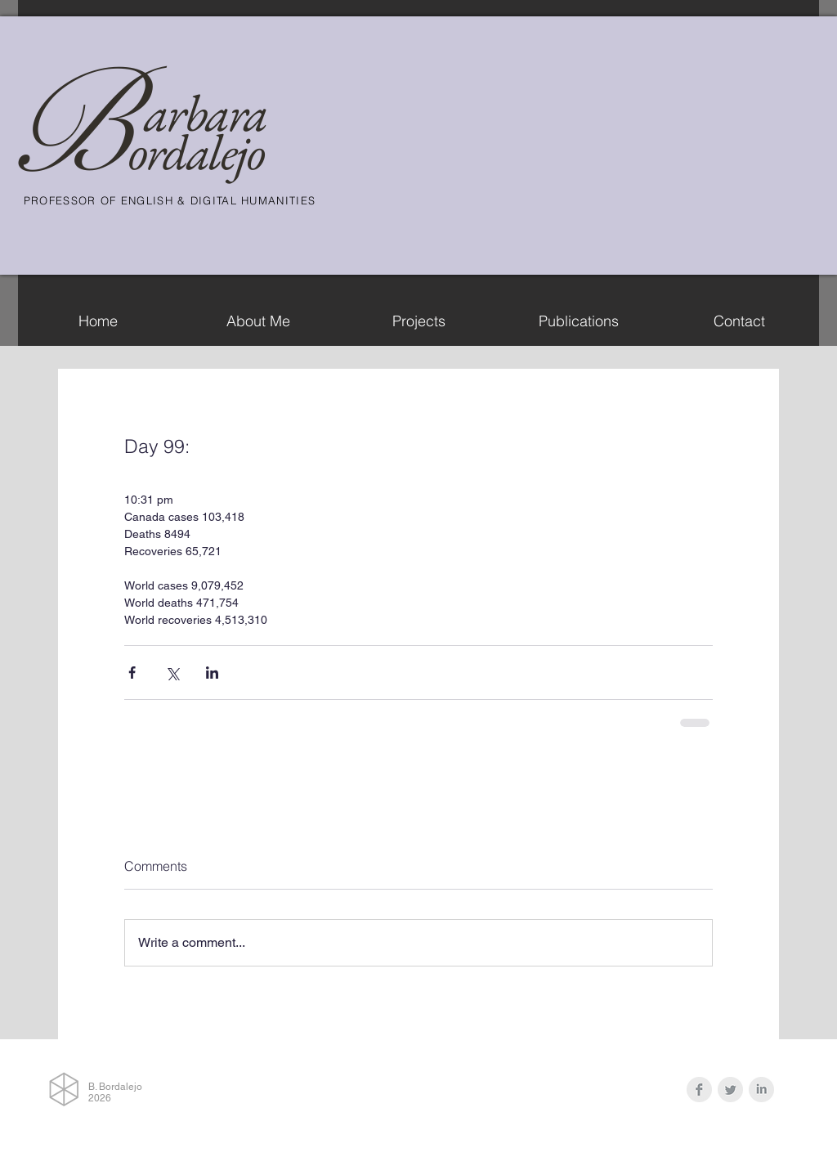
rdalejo (205, 151)
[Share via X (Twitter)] (172, 672)
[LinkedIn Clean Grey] (761, 1089)
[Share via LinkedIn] (212, 672)
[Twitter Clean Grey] (730, 1089)
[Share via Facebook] (132, 672)
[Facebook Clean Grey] (699, 1089)
